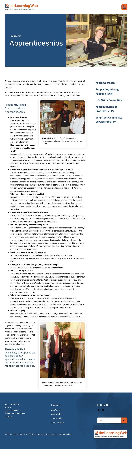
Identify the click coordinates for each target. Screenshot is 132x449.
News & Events (57, 423)
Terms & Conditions (65, 434)
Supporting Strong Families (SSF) (107, 91)
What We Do (56, 414)
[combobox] (109, 420)
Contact (8, 417)
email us (43, 314)
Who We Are (56, 410)
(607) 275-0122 (18, 413)
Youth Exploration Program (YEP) (106, 109)
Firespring (38, 434)
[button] (124, 7)
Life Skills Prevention (108, 100)
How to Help (56, 418)
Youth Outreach (105, 82)
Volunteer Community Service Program (108, 119)
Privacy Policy (50, 434)
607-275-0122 (31, 314)
